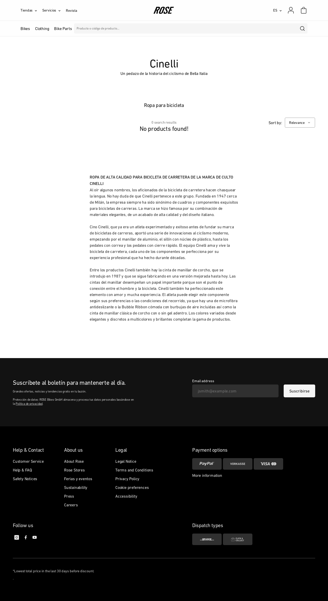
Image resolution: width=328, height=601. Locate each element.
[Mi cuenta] (291, 10)
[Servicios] (54, 10)
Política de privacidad (29, 404)
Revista (71, 10)
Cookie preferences (132, 487)
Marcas (136, 28)
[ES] (277, 10)
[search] (303, 28)
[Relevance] (300, 122)
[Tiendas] (31, 10)
